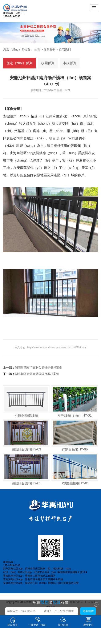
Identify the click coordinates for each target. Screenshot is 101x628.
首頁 (37, 49)
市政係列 (69, 63)
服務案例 (49, 49)
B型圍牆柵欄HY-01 (75, 483)
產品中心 (88, 621)
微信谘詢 (63, 621)
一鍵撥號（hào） (37, 621)
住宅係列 (65, 49)
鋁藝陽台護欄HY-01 (26, 483)
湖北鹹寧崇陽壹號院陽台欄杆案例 (37, 373)
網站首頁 (12, 621)
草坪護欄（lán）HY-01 (75, 415)
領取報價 (88, 611)
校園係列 (47, 63)
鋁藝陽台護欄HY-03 (26, 449)
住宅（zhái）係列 (19, 63)
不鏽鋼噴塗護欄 (26, 415)
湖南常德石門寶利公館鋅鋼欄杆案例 (38, 367)
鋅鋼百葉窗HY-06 (75, 449)
